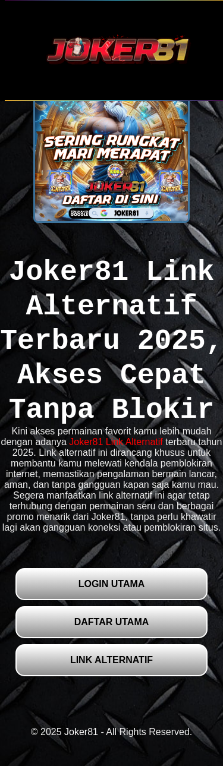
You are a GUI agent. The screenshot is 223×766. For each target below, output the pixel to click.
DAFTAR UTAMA (111, 622)
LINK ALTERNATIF (111, 660)
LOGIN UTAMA (111, 584)
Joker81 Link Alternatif (115, 442)
